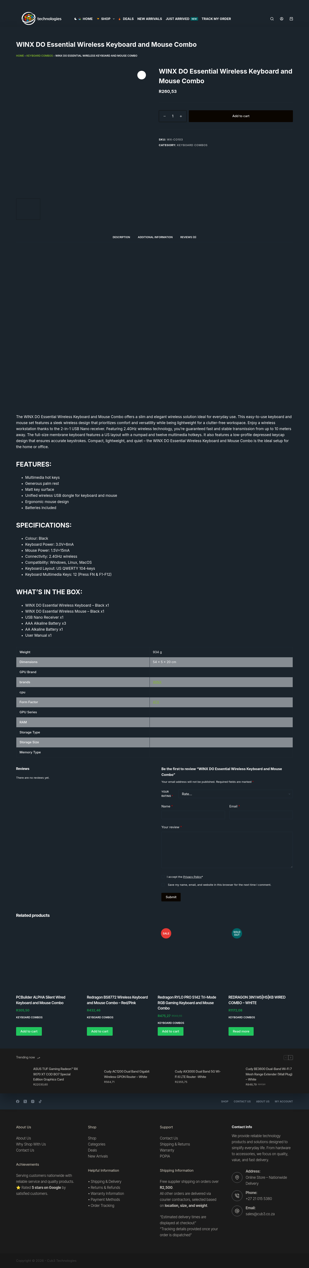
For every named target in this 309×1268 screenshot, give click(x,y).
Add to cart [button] (29, 1031)
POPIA (165, 1156)
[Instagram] (32, 1101)
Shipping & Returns (175, 1144)
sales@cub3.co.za (260, 1214)
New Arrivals (149, 19)
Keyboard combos (39, 55)
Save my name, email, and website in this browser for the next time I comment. (219, 884)
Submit (171, 897)
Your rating (167, 794)
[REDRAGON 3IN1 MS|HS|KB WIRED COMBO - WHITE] (261, 957)
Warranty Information (107, 1193)
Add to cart (241, 116)
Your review (171, 827)
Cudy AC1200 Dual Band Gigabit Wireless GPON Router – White (127, 1074)
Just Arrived (182, 19)
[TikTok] (40, 1101)
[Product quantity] (173, 116)
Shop (225, 1101)
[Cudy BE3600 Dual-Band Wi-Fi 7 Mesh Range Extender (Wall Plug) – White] (235, 1076)
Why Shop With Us (31, 1144)
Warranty (167, 1150)
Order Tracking (102, 1205)
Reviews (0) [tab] (188, 237)
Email (234, 806)
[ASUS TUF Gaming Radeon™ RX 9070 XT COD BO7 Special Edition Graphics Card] (22, 1076)
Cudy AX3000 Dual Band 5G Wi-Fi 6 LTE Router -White (198, 1074)
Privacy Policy (192, 876)
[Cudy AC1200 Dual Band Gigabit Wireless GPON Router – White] (93, 1076)
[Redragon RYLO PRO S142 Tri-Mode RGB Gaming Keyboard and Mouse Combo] (190, 957)
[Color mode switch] (75, 18)
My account (284, 1101)
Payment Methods (105, 1199)
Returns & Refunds (105, 1187)
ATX (156, 702)
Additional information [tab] (155, 237)
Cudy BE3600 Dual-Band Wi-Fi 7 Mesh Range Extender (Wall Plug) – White (269, 1074)
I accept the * (185, 876)
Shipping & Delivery (106, 1181)
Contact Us (242, 1101)
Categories (96, 1144)
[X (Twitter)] (25, 1101)
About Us (262, 1101)
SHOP (106, 18)
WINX (157, 682)
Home (85, 19)
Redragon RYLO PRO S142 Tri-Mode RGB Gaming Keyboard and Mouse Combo (187, 1002)
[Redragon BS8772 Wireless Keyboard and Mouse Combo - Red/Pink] (119, 957)
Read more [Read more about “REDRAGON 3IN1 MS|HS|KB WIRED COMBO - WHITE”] (241, 1031)
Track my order (216, 19)
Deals (126, 19)
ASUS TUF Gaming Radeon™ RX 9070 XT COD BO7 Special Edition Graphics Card (55, 1074)
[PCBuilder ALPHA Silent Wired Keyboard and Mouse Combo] (48, 957)
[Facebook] (17, 1101)
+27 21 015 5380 (259, 1199)
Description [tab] (121, 237)
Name (167, 806)
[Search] (272, 18)
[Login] (281, 18)
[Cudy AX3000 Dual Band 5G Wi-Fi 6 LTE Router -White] (164, 1076)
